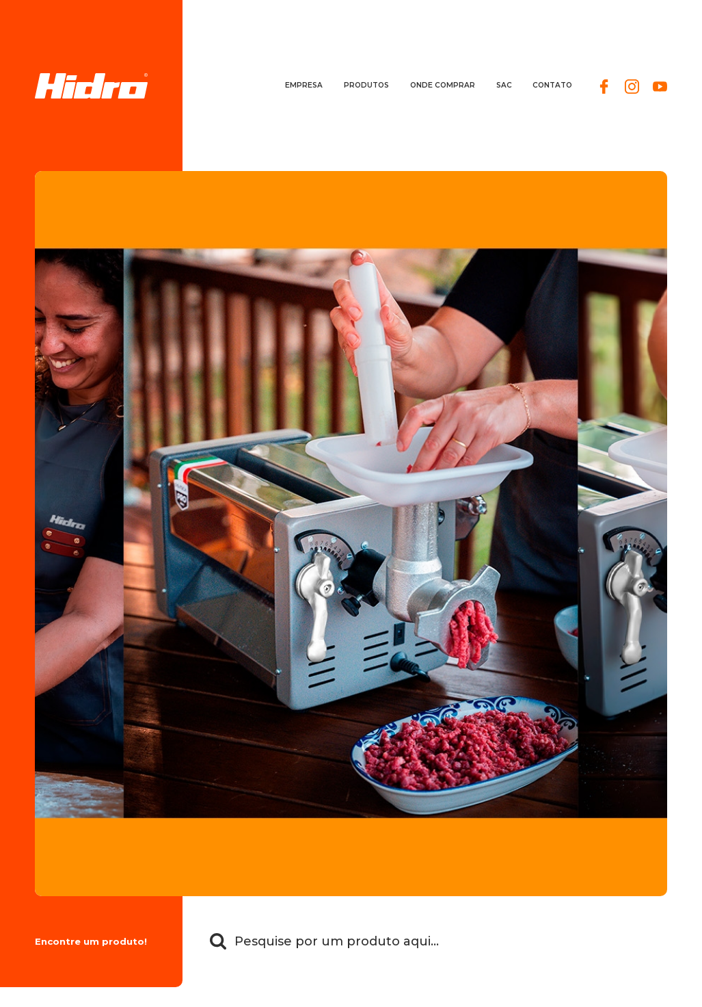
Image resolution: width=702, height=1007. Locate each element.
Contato (552, 85)
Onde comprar (442, 85)
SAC (504, 85)
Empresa (304, 85)
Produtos (366, 85)
